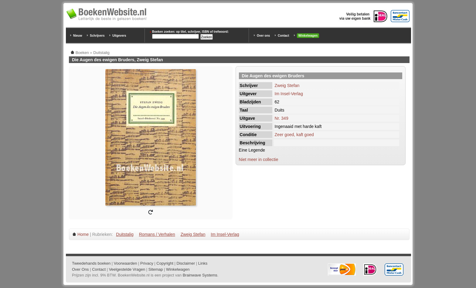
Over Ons (80, 269)
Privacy (146, 263)
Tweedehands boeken (91, 263)
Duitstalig (125, 234)
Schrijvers (97, 35)
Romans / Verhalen (157, 234)
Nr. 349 (281, 118)
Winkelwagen (308, 35)
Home (83, 234)
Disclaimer (186, 263)
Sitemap (155, 269)
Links (202, 263)
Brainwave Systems (200, 275)
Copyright (164, 263)
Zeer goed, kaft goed (294, 134)
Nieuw (77, 35)
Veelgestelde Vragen (127, 269)
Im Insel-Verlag (289, 93)
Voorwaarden (125, 263)
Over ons (263, 35)
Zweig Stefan (287, 85)
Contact (283, 35)
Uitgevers (119, 35)
